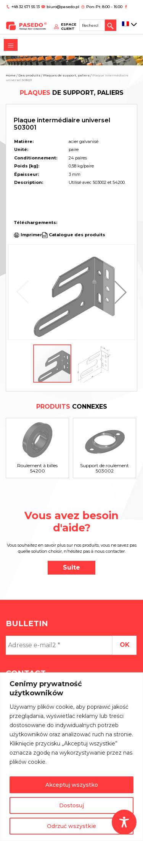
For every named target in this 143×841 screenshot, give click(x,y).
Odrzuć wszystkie (71, 826)
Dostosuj (71, 805)
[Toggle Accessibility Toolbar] (124, 822)
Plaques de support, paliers (66, 75)
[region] (71, 756)
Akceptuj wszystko (71, 784)
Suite (71, 567)
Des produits (29, 75)
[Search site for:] (92, 25)
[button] (118, 292)
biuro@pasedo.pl (63, 6)
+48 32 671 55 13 (26, 6)
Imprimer (31, 234)
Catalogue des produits (76, 234)
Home (11, 75)
